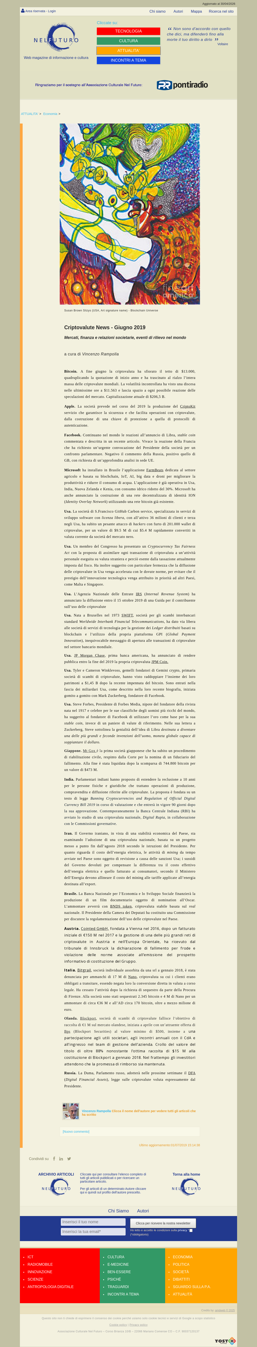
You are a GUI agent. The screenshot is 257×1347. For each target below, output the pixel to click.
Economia (50, 114)
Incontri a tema (123, 1294)
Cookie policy (118, 1325)
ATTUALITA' (29, 114)
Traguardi (118, 1287)
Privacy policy (138, 1325)
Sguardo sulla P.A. (192, 1287)
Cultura (115, 1257)
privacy (183, 1230)
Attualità (182, 1294)
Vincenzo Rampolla (97, 1111)
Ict (30, 1257)
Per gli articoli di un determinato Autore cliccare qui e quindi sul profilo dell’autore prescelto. (113, 1190)
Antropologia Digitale (51, 1287)
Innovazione (40, 1272)
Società (181, 1272)
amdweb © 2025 (225, 1310)
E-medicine (118, 1265)
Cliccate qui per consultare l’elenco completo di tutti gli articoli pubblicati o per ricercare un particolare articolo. (113, 1178)
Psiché (114, 1280)
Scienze (35, 1280)
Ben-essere (119, 1272)
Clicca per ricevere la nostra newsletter (163, 1223)
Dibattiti (181, 1280)
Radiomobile (40, 1265)
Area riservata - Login (42, 11)
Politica (181, 1265)
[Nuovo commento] (76, 1131)
